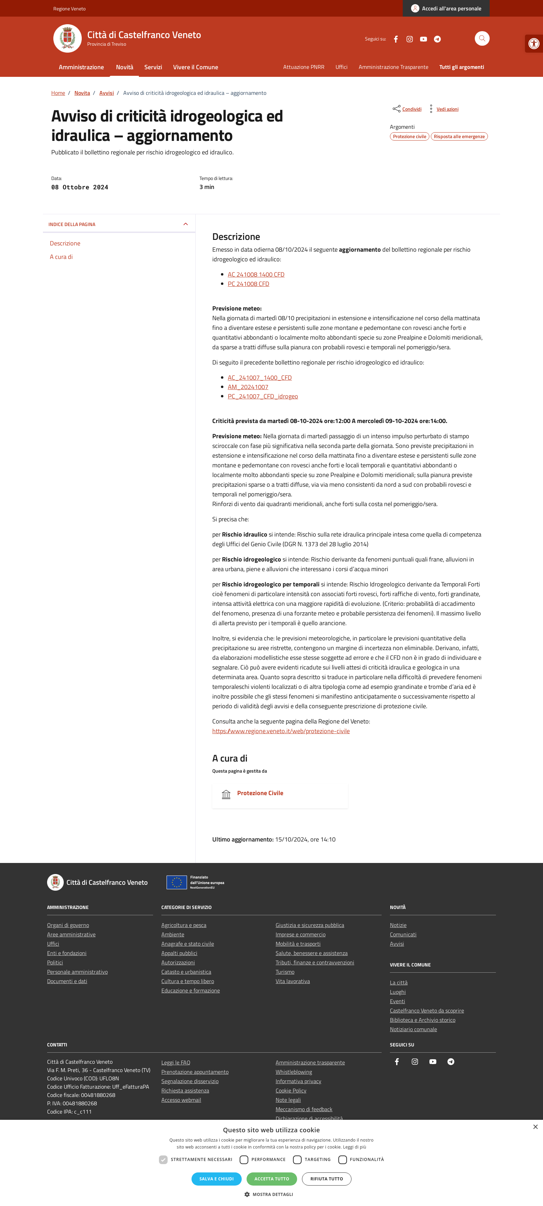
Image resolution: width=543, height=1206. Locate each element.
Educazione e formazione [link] (190, 990)
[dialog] (271, 1163)
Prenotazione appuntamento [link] (195, 1072)
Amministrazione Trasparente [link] (393, 67)
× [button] (535, 1127)
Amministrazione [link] (81, 67)
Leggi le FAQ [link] (175, 1062)
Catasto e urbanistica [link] (186, 972)
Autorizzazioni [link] (178, 962)
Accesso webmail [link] (181, 1100)
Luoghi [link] (398, 992)
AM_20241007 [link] (248, 387)
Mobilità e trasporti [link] (298, 943)
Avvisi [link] (397, 943)
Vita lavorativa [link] (293, 981)
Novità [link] (124, 67)
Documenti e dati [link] (67, 981)
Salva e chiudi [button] (216, 1179)
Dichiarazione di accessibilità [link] (309, 1118)
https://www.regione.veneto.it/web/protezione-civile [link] (281, 731)
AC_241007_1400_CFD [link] (260, 377)
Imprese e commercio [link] (301, 934)
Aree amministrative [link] (71, 934)
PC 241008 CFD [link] (248, 283)
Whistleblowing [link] (294, 1072)
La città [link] (399, 982)
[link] (534, 44)
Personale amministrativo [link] (77, 972)
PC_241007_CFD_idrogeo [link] (263, 396)
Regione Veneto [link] (69, 8)
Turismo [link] (285, 972)
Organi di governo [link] (68, 925)
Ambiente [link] (172, 934)
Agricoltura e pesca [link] (183, 925)
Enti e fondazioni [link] (67, 953)
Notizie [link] (398, 925)
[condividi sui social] (406, 108)
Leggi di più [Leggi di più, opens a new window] (354, 1147)
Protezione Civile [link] (260, 793)
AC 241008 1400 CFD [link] (256, 274)
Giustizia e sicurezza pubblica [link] (310, 925)
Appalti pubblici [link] (179, 953)
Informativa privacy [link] (298, 1081)
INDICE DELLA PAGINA (71, 224)
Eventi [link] (397, 1001)
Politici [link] (55, 962)
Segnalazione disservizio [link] (190, 1081)
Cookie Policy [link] (291, 1090)
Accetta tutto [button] (272, 1179)
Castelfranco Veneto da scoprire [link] (427, 1010)
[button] (271, 1194)
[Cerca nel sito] (482, 38)
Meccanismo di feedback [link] (304, 1109)
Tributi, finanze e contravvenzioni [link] (315, 962)
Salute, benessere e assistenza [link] (312, 953)
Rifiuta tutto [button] (326, 1179)
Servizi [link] (153, 67)
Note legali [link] (288, 1100)
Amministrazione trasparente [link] (310, 1062)
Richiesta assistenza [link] (185, 1090)
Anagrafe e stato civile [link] (187, 943)
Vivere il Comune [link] (195, 67)
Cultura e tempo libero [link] (187, 981)
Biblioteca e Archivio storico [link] (422, 1020)
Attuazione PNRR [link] (303, 67)
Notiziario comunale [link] (413, 1029)
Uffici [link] (342, 67)
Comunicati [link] (403, 934)
